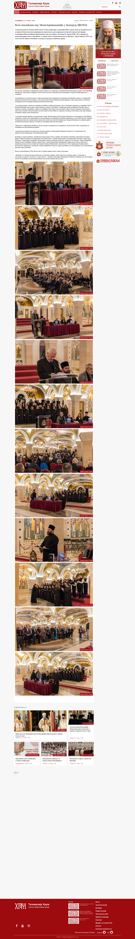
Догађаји (35, 12)
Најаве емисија (45, 12)
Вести (17, 12)
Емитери (74, 12)
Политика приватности (104, 929)
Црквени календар (102, 917)
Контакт (99, 12)
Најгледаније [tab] (102, 60)
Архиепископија (26, 12)
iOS (110, 932)
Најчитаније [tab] (114, 60)
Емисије (54, 12)
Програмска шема (64, 12)
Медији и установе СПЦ (87, 12)
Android (101, 932)
